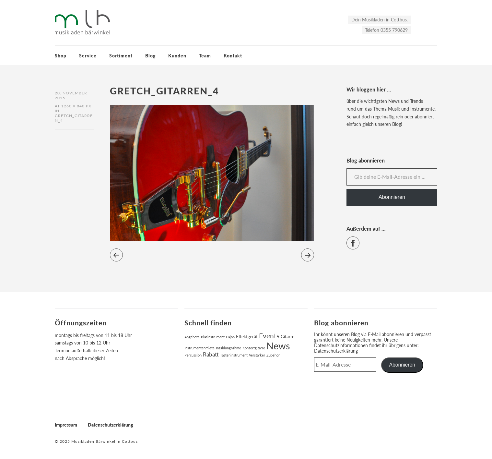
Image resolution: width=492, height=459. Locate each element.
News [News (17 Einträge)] (278, 345)
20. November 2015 (71, 95)
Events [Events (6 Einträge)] (269, 336)
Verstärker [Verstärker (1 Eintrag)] (257, 355)
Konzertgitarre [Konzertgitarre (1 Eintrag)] (253, 348)
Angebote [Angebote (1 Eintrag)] (192, 337)
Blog (150, 55)
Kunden (177, 55)
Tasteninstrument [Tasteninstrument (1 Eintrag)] (234, 355)
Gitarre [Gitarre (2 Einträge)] (287, 336)
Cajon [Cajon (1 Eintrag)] (230, 337)
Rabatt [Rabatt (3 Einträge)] (211, 354)
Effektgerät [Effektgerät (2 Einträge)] (247, 336)
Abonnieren (392, 197)
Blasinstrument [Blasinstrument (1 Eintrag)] (213, 337)
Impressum (66, 425)
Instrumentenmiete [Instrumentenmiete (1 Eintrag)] (199, 348)
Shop (60, 55)
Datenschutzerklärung (336, 351)
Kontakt (233, 55)
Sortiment (121, 55)
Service (88, 55)
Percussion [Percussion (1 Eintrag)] (193, 355)
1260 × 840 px (76, 105)
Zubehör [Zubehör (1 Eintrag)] (273, 355)
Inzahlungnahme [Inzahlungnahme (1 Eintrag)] (228, 348)
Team (205, 55)
